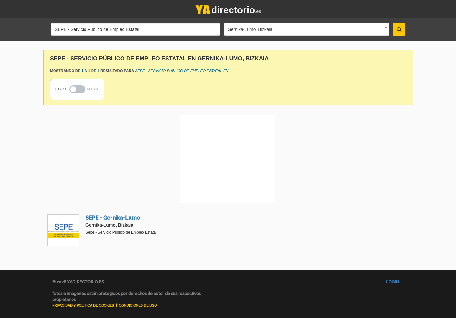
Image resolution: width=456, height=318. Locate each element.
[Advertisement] (228, 159)
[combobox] (307, 29)
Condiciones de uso (138, 305)
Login (392, 281)
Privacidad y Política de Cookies (83, 305)
